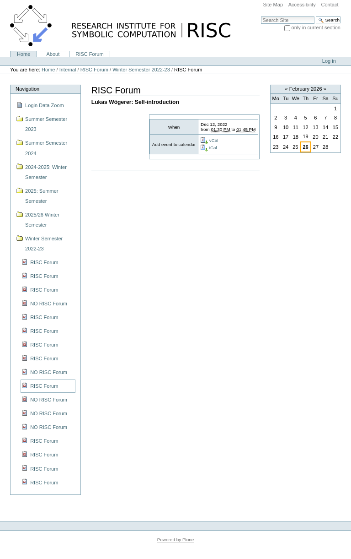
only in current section (316, 27)
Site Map (273, 4)
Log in (329, 61)
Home (23, 54)
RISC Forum (89, 54)
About (52, 54)
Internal (67, 69)
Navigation (27, 89)
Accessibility (302, 4)
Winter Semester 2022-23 (141, 69)
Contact (329, 4)
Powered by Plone (175, 539)
